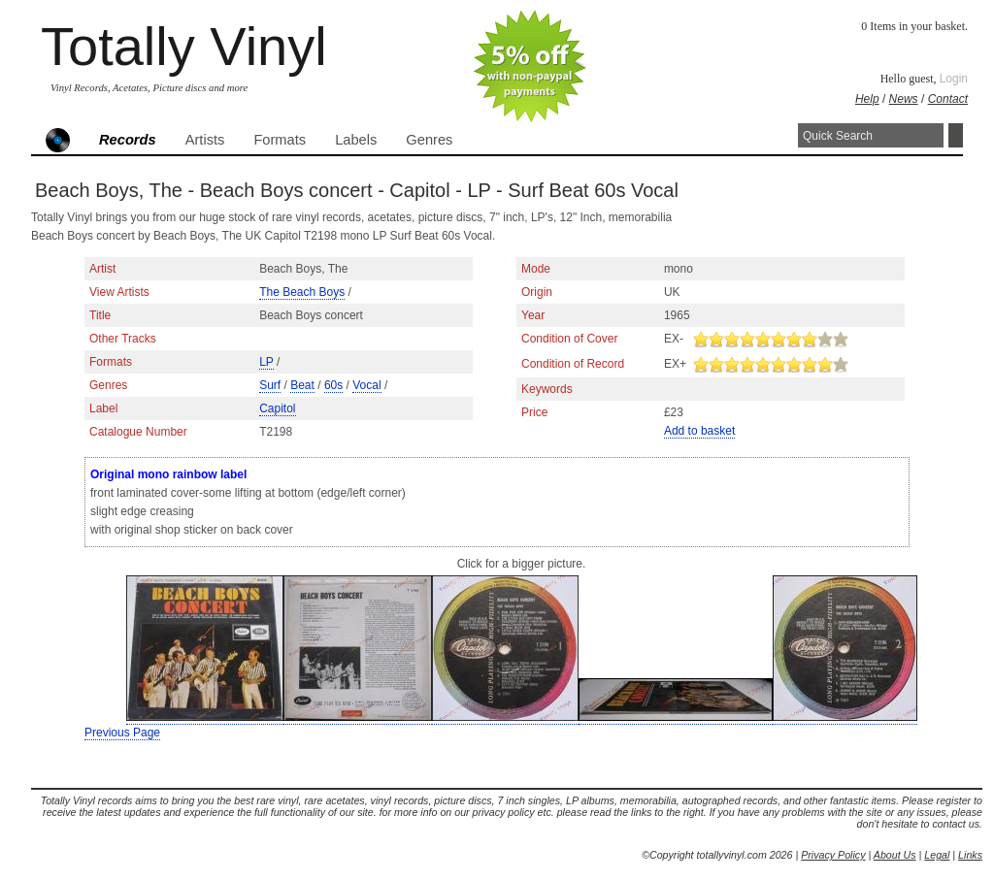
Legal (936, 855)
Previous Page (122, 732)
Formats (279, 139)
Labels (356, 139)
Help (867, 99)
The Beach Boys (302, 292)
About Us (895, 855)
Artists (205, 139)
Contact (948, 99)
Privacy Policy (833, 855)
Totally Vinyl (184, 46)
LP (266, 362)
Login (954, 78)
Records (127, 139)
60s (333, 385)
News (903, 99)
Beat (302, 385)
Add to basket (699, 431)
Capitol (277, 408)
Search (955, 135)
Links (970, 855)
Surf (270, 385)
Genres (429, 139)
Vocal (366, 385)
